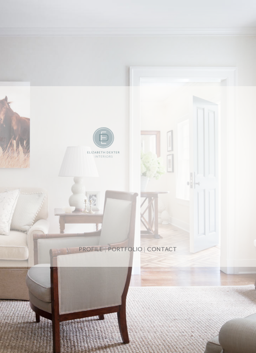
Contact (162, 249)
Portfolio (125, 249)
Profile (91, 249)
